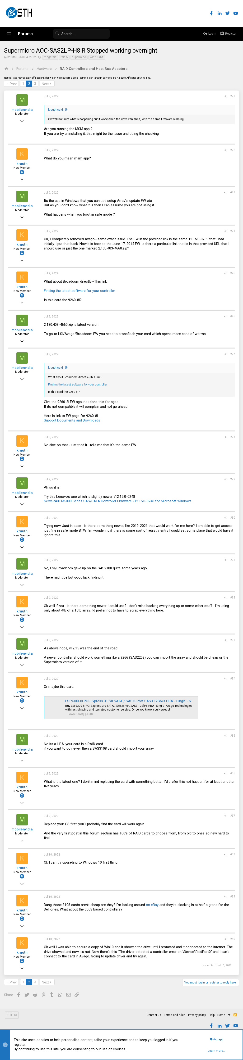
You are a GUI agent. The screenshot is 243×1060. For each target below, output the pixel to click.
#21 (231, 96)
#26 (231, 316)
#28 (231, 437)
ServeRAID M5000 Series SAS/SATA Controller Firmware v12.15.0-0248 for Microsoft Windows (118, 501)
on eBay (153, 905)
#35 (231, 735)
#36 (231, 773)
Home (221, 1015)
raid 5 (65, 57)
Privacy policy (197, 1015)
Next (46, 84)
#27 (231, 354)
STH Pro (12, 1015)
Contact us (154, 1015)
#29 (231, 479)
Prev (13, 84)
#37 (231, 815)
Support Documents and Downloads (73, 420)
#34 (231, 678)
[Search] (74, 34)
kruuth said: (56, 109)
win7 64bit (97, 57)
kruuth (12, 57)
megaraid (51, 57)
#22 (231, 150)
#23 (231, 192)
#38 (231, 854)
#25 (231, 273)
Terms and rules (174, 1015)
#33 (231, 640)
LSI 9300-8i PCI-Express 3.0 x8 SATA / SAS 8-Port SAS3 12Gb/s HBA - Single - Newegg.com (138, 701)
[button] (9, 33)
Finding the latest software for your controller (80, 291)
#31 (231, 560)
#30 (231, 517)
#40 (231, 939)
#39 (231, 896)
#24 (231, 231)
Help (212, 1015)
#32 (231, 597)
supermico (80, 57)
